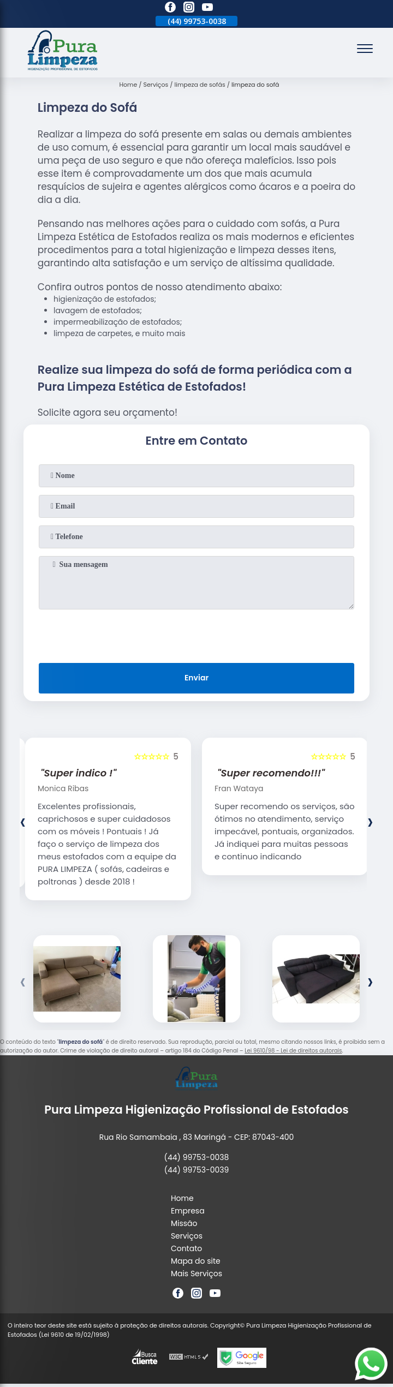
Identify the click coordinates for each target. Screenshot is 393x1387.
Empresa (188, 1210)
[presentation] (196, 634)
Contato (186, 1248)
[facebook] (170, 9)
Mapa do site (196, 1261)
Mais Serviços (196, 1273)
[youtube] (207, 9)
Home (182, 1198)
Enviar (196, 677)
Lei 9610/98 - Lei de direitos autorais (293, 1051)
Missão (184, 1223)
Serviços (187, 1235)
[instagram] (188, 9)
